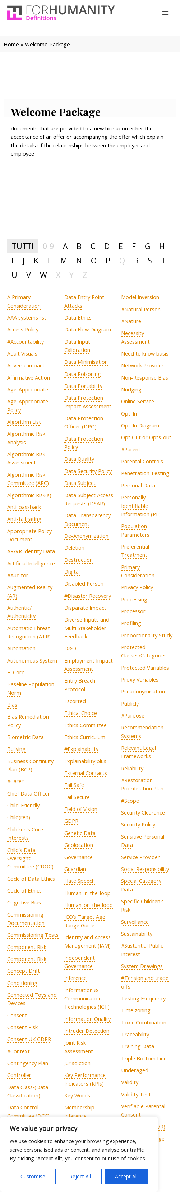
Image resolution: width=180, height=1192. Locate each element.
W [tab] (43, 275)
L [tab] (49, 260)
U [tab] (14, 275)
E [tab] (121, 246)
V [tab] (28, 275)
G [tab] (147, 246)
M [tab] (63, 260)
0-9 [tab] (48, 246)
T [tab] (163, 260)
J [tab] (24, 260)
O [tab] (94, 260)
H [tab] (162, 246)
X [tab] (58, 275)
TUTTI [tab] (23, 246)
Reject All (80, 1176)
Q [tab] (122, 260)
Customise (32, 1176)
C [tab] (93, 246)
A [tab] (65, 246)
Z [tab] (85, 275)
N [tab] (79, 260)
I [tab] (12, 260)
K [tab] (36, 260)
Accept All (126, 1176)
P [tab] (108, 260)
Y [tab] (71, 275)
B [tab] (79, 246)
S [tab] (150, 260)
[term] (26, 317)
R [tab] (136, 260)
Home (11, 44)
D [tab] (107, 246)
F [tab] (134, 246)
